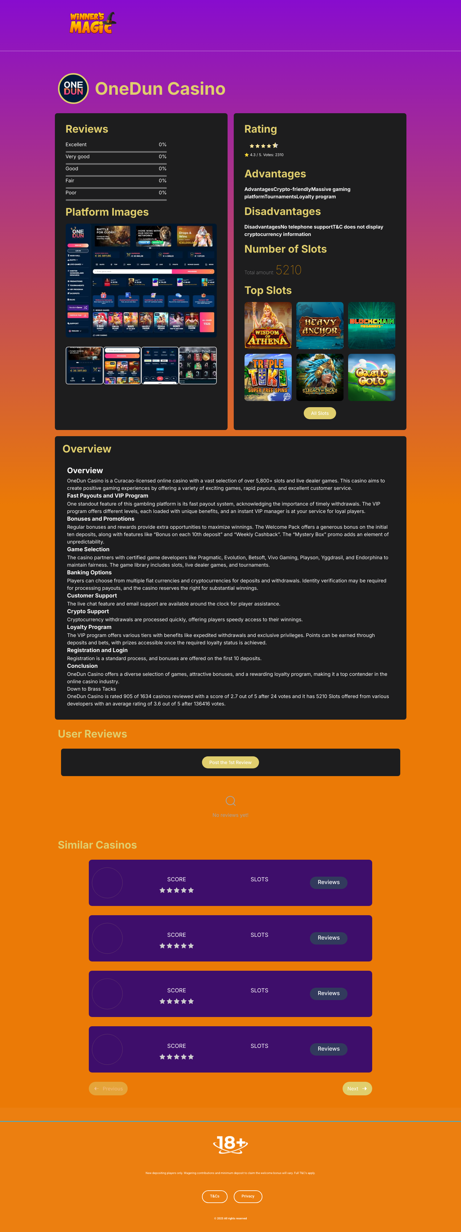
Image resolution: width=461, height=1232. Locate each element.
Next (357, 1088)
